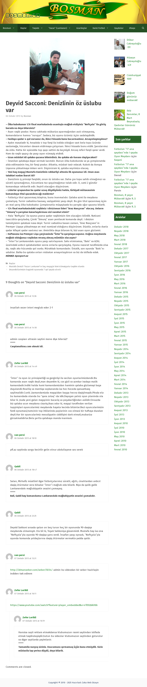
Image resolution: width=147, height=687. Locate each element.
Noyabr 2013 (121, 397)
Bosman (10, 28)
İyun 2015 (119, 322)
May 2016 (119, 279)
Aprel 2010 (120, 440)
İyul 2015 (119, 318)
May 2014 (119, 370)
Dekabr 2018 (121, 226)
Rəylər (23, 28)
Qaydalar (118, 28)
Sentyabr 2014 (122, 353)
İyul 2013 (119, 414)
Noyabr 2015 (121, 301)
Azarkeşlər (81, 28)
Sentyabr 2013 (122, 405)
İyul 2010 (119, 427)
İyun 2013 (119, 419)
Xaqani (118, 159)
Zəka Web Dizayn (90, 682)
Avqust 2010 (121, 423)
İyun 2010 (119, 432)
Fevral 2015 (120, 340)
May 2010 (119, 436)
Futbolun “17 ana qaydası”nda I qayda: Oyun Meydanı (126, 153)
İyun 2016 (119, 274)
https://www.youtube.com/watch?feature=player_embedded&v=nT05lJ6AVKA (53, 605)
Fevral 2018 (120, 244)
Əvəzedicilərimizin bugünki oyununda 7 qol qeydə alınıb (35, 269)
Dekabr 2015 (121, 296)
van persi (19, 292)
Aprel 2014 (120, 375)
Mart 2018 (119, 239)
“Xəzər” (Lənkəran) (61, 28)
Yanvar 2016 (121, 292)
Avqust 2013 (121, 410)
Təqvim (39, 28)
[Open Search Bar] (143, 28)
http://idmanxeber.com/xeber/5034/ (31, 569)
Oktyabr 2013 (121, 401)
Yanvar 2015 (121, 344)
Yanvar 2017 (121, 261)
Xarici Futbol (102, 28)
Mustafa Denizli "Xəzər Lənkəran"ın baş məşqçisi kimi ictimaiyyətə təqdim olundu (46, 266)
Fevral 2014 (120, 384)
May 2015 (119, 327)
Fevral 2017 (120, 257)
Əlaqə (132, 28)
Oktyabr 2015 (121, 305)
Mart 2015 (119, 335)
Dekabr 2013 (121, 392)
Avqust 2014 (121, 357)
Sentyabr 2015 (122, 309)
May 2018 (119, 235)
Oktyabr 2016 (121, 266)
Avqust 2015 (120, 314)
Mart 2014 (119, 379)
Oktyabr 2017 (121, 253)
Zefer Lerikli (21, 363)
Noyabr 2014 (121, 349)
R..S (134, 198)
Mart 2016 (119, 283)
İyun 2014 (119, 366)
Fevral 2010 (120, 449)
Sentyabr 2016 (122, 270)
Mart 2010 (119, 445)
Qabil (17, 466)
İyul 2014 (119, 362)
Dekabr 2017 (121, 248)
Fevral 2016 (120, 287)
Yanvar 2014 (121, 388)
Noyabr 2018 (121, 231)
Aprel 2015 (120, 331)
